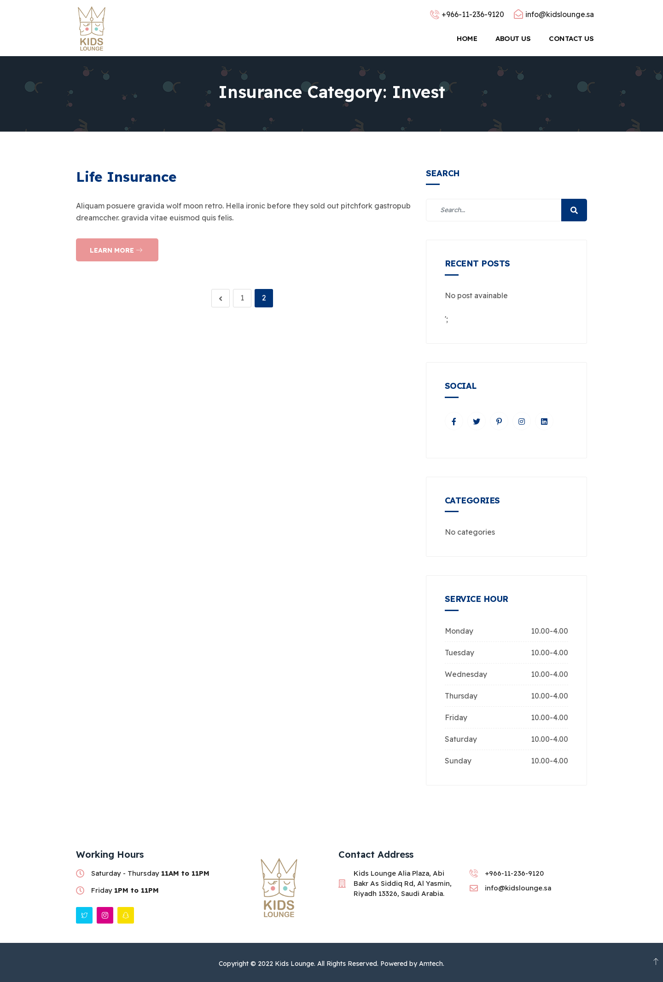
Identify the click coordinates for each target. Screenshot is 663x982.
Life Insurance (126, 176)
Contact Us (571, 38)
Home (467, 38)
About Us (512, 38)
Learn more (116, 250)
